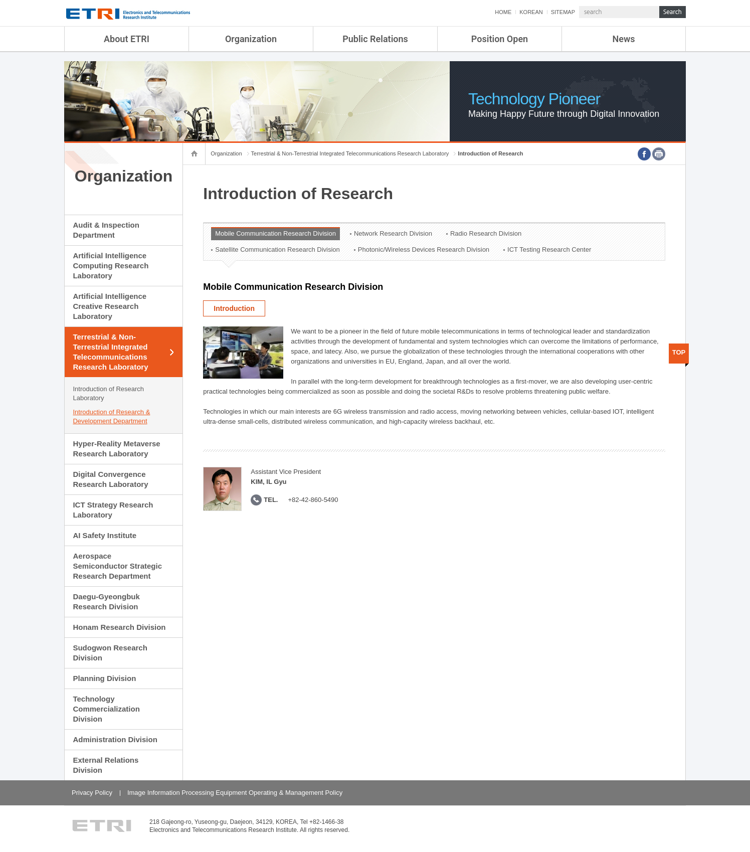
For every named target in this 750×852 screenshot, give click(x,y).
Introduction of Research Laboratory (108, 393)
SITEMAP (563, 12)
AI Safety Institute (104, 535)
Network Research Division (393, 233)
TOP (679, 352)
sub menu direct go (0, 0)
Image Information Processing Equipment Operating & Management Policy (234, 792)
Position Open (499, 39)
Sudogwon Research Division (110, 652)
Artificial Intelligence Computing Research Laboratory (110, 265)
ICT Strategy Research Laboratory (113, 509)
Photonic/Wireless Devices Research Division (423, 249)
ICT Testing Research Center (549, 249)
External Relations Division (105, 765)
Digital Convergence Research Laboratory (110, 479)
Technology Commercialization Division (106, 709)
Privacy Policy (92, 792)
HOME (503, 12)
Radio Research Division (485, 233)
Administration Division (115, 739)
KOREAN (530, 12)
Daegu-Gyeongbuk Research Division (106, 601)
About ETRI (126, 39)
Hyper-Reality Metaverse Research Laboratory (116, 448)
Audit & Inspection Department (106, 230)
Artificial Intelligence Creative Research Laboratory (109, 306)
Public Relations (375, 39)
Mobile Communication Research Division (275, 233)
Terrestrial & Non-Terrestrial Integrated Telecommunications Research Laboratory (110, 351)
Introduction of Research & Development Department (111, 416)
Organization (251, 39)
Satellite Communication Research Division (277, 249)
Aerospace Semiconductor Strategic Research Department (117, 566)
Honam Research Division (119, 627)
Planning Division (104, 678)
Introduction (234, 308)
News (624, 39)
